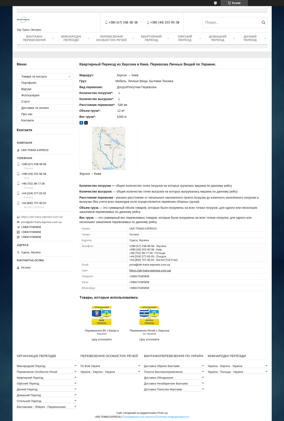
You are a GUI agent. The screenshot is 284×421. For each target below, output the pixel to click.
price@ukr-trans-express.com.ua (149, 264)
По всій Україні (90, 366)
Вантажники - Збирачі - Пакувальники (41, 406)
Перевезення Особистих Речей (111, 38)
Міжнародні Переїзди (71, 38)
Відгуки (26, 89)
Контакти (27, 120)
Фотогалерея (30, 95)
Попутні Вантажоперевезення (163, 371)
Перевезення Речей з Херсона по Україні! (149, 332)
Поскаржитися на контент (138, 416)
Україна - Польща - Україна (225, 371)
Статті (25, 101)
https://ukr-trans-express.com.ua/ (150, 270)
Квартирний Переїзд (30, 377)
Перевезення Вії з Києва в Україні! (102, 332)
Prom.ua (163, 413)
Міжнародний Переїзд (31, 366)
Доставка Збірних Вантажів (161, 366)
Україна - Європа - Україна (97, 371)
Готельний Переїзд (29, 401)
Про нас (27, 114)
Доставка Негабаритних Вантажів (166, 383)
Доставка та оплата (35, 108)
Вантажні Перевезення (34, 38)
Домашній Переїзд (217, 38)
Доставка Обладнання (158, 377)
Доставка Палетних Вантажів (163, 389)
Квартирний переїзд (151, 38)
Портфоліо (28, 83)
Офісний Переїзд (28, 383)
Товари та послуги (34, 76)
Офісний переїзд (185, 38)
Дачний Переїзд (250, 38)
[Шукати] (263, 22)
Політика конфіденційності (172, 416)
